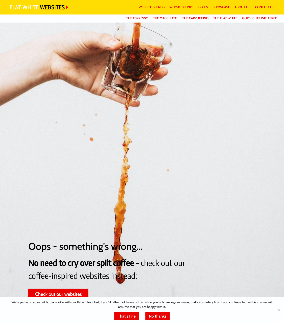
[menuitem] (149, 7)
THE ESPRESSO (137, 18)
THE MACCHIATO (165, 18)
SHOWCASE (221, 7)
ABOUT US (242, 7)
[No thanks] (279, 310)
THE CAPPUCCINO (195, 18)
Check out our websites (58, 294)
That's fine (127, 316)
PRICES (203, 7)
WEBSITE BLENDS (152, 7)
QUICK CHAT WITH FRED (260, 18)
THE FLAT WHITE (225, 18)
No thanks (157, 316)
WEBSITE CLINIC (181, 7)
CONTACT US (264, 7)
